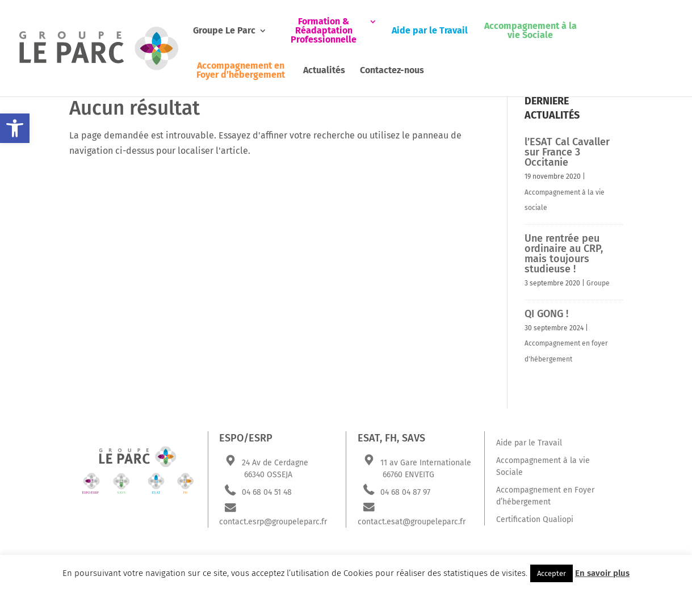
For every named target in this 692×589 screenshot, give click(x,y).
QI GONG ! (546, 314)
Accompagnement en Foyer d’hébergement (240, 70)
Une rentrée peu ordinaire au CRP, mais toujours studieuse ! (564, 253)
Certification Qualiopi (534, 519)
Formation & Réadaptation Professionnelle (324, 31)
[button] (15, 128)
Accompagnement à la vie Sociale (530, 31)
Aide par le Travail (430, 31)
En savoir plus (602, 573)
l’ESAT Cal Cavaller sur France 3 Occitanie (567, 152)
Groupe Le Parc (224, 31)
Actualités (324, 70)
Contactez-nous (392, 70)
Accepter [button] (551, 573)
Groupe (598, 283)
